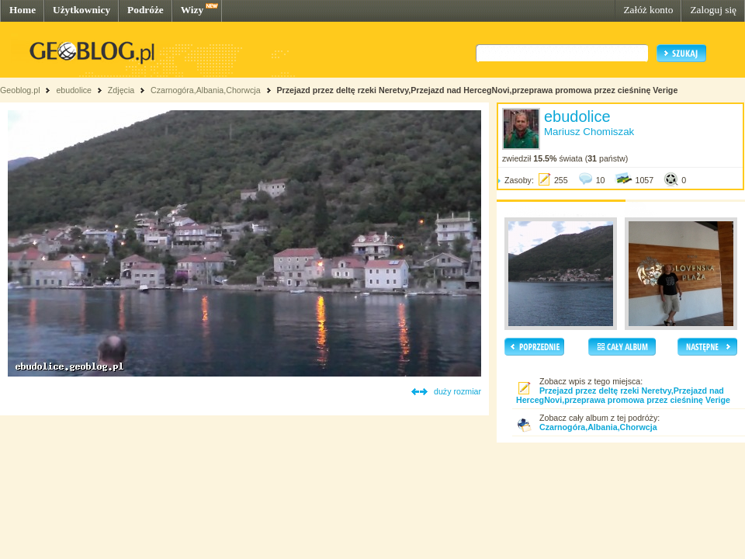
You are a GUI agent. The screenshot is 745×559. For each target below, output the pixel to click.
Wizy (192, 10)
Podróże (145, 10)
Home (22, 10)
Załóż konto (648, 10)
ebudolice (74, 90)
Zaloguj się (713, 10)
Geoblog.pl (20, 90)
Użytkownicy (81, 10)
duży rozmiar (457, 391)
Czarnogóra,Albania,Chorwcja (206, 90)
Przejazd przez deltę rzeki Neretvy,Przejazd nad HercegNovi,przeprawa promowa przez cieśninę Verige (476, 90)
